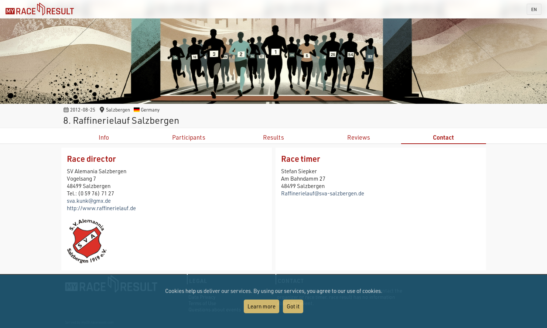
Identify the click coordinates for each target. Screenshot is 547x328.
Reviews (358, 137)
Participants (188, 137)
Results (273, 137)
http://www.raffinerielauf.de (101, 208)
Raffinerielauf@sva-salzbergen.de (322, 193)
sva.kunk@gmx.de (89, 200)
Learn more (261, 306)
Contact (443, 137)
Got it (293, 306)
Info (104, 137)
